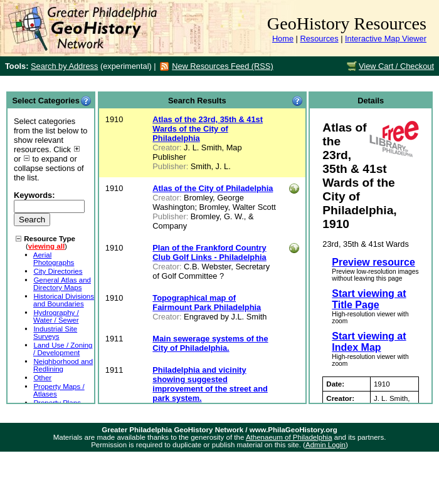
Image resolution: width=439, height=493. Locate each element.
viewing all (46, 246)
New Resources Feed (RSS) (222, 66)
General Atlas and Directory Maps (62, 283)
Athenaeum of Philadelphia (289, 437)
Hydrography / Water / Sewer (56, 316)
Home (283, 38)
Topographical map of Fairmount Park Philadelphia (206, 302)
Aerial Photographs (54, 258)
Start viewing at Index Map (369, 342)
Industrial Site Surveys (55, 332)
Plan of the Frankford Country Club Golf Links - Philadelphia (209, 252)
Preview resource (373, 262)
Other (42, 377)
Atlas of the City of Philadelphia (212, 188)
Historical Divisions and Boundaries (63, 300)
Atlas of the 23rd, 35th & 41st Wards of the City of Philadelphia (207, 129)
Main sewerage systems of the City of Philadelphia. (210, 343)
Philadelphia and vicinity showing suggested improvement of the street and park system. (209, 384)
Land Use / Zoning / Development (63, 348)
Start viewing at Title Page (369, 299)
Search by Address (64, 66)
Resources (319, 38)
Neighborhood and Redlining (63, 365)
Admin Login (325, 445)
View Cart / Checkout (396, 66)
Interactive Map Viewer (385, 38)
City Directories (57, 271)
